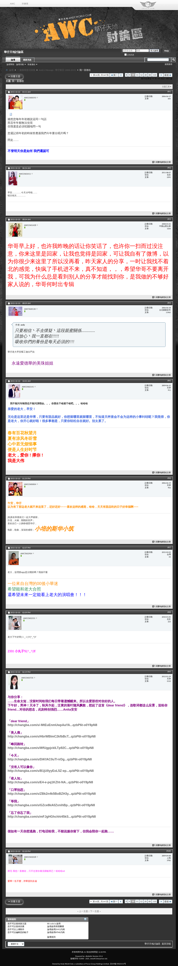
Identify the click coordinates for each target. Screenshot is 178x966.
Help (166, 51)
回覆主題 (14, 76)
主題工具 (166, 87)
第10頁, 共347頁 (101, 75)
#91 (169, 91)
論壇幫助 (10, 64)
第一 (114, 75)
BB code (50, 923)
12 (141, 75)
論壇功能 (20, 64)
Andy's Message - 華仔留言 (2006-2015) (57, 70)
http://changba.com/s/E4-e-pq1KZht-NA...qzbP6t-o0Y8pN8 (50, 782)
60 (150, 75)
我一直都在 (18, 81)
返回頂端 (166, 943)
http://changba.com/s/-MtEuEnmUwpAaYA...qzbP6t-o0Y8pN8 (52, 725)
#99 (169, 671)
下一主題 (94, 911)
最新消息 (27, 60)
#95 (169, 380)
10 (133, 75)
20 (146, 75)
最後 (167, 75)
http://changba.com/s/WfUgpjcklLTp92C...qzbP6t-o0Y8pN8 (51, 748)
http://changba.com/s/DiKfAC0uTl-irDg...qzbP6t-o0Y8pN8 (50, 759)
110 (154, 75)
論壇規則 (51, 937)
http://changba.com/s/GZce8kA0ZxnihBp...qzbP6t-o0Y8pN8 (51, 805)
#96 (169, 478)
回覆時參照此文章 (161, 162)
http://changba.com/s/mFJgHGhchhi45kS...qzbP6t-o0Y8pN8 (52, 816)
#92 (169, 168)
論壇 (13, 60)
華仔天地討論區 (152, 943)
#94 (169, 303)
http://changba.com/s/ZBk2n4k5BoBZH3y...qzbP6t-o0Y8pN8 (52, 793)
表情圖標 (60, 926)
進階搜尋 (168, 64)
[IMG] (58, 929)
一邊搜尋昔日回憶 (26, 70)
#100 (169, 851)
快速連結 (31, 64)
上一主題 (83, 911)
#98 (169, 612)
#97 (169, 547)
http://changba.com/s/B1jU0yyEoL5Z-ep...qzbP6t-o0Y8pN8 (51, 771)
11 (137, 75)
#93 (169, 219)
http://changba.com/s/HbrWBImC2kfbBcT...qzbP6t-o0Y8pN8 (52, 736)
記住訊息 (129, 55)
